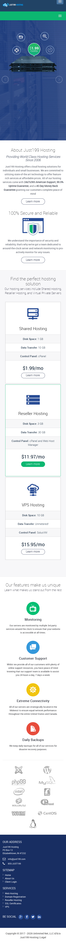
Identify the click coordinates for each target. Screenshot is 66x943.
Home (8, 875)
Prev (4, 80)
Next (61, 80)
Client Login (11, 881)
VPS (7, 906)
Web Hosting (11, 893)
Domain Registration (15, 896)
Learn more (33, 201)
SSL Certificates (13, 903)
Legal (43, 937)
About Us (9, 878)
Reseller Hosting (13, 900)
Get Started (49, 116)
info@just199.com (16, 859)
